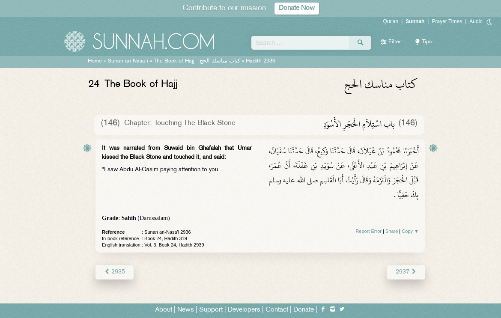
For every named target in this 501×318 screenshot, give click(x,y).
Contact (276, 310)
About (163, 310)
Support (211, 310)
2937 (406, 272)
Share (391, 231)
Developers (244, 310)
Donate (303, 310)
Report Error (368, 231)
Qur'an (391, 21)
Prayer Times (447, 21)
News (185, 310)
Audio (476, 21)
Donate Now (297, 8)
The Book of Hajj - (197, 61)
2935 (114, 272)
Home (95, 61)
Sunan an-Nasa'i (127, 61)
